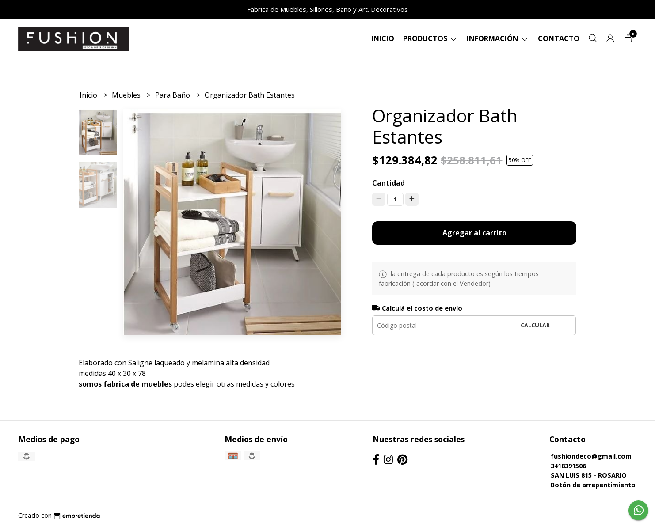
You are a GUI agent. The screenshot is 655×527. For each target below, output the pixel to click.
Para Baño (173, 95)
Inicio (382, 38)
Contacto (558, 38)
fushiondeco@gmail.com (591, 456)
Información (498, 38)
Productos (430, 38)
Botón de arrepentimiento (593, 485)
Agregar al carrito (474, 233)
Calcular (535, 325)
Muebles (127, 95)
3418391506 (568, 466)
